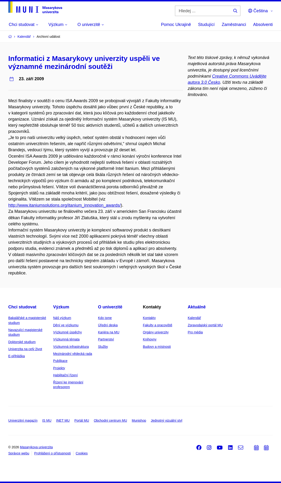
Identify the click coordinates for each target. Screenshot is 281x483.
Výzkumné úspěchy (67, 332)
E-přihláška (16, 356)
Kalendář (194, 318)
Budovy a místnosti (157, 347)
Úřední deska (108, 325)
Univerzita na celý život (25, 349)
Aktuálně (197, 307)
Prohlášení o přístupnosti (52, 453)
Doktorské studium (22, 342)
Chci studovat (22, 307)
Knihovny (150, 339)
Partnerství (106, 339)
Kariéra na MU (108, 332)
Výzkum (61, 307)
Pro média (195, 332)
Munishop (139, 420)
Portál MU (81, 420)
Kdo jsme (105, 318)
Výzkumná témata (66, 339)
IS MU (46, 420)
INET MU (63, 420)
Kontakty (149, 318)
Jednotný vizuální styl (166, 420)
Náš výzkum (62, 318)
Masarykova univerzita (36, 447)
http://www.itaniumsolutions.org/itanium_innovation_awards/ (64, 205)
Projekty (59, 368)
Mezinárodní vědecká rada (72, 354)
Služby (103, 347)
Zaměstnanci (234, 24)
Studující (206, 24)
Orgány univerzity (156, 332)
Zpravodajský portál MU (205, 325)
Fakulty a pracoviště (157, 325)
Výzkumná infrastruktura (71, 347)
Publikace (60, 361)
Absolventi (263, 24)
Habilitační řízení (65, 375)
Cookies (82, 453)
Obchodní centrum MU (110, 420)
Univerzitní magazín (23, 420)
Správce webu (18, 453)
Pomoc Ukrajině (176, 24)
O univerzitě (110, 307)
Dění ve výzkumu (65, 325)
